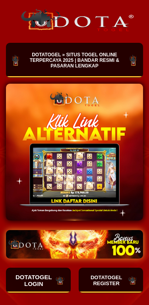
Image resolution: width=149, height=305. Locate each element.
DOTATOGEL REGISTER (114, 280)
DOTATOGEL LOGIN (40, 280)
